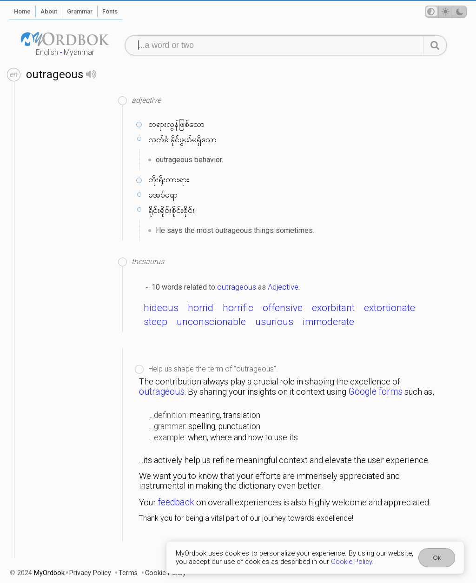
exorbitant (333, 307)
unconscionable (211, 321)
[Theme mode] (446, 12)
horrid (200, 307)
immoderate (328, 321)
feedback (176, 502)
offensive (283, 307)
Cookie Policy (351, 561)
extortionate (389, 307)
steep (155, 321)
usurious (274, 321)
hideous (161, 307)
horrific (238, 307)
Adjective (283, 287)
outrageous (236, 287)
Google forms (375, 391)
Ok (437, 557)
